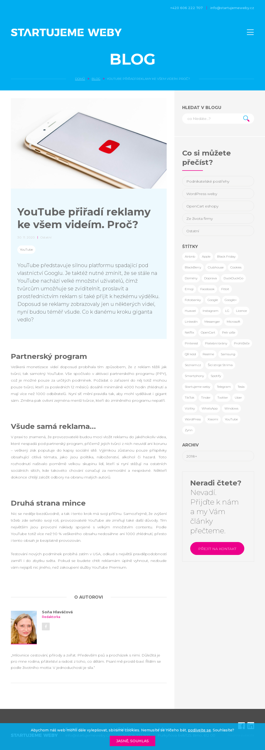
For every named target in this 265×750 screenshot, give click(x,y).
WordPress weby (201, 193)
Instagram (210, 311)
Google (213, 300)
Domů (80, 79)
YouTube (26, 249)
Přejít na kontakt (217, 548)
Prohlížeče (241, 343)
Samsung (228, 354)
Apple (206, 256)
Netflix (189, 332)
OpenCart (208, 332)
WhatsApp (210, 408)
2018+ (191, 456)
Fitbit (225, 289)
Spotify (216, 376)
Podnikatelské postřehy (207, 181)
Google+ (231, 300)
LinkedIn (191, 321)
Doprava (210, 278)
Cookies (235, 267)
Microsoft (233, 321)
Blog (132, 59)
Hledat (246, 118)
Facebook (207, 289)
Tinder (206, 397)
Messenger (212, 321)
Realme (208, 354)
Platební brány (216, 343)
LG (227, 311)
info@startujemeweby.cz (232, 8)
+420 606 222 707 (186, 8)
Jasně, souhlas (132, 741)
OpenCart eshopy (202, 206)
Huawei (190, 311)
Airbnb (190, 256)
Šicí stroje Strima (220, 365)
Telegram (224, 387)
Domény (191, 278)
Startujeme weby (197, 387)
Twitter (222, 397)
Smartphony (194, 376)
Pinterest (191, 343)
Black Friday (226, 256)
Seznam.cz (193, 365)
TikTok (189, 397)
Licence (241, 311)
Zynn (189, 430)
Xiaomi (213, 419)
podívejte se (199, 730)
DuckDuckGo (233, 278)
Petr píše (228, 332)
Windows (231, 408)
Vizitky (190, 408)
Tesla (241, 387)
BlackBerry (193, 267)
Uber (238, 397)
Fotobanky (193, 300)
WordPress (193, 419)
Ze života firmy (199, 218)
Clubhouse (216, 267)
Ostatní (192, 231)
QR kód (190, 354)
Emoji (189, 289)
